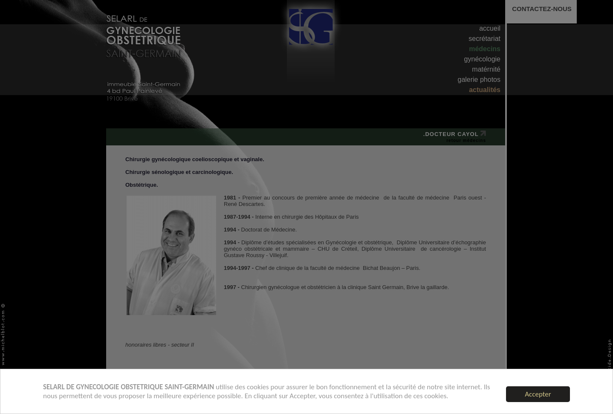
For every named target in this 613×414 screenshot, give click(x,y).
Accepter (538, 394)
